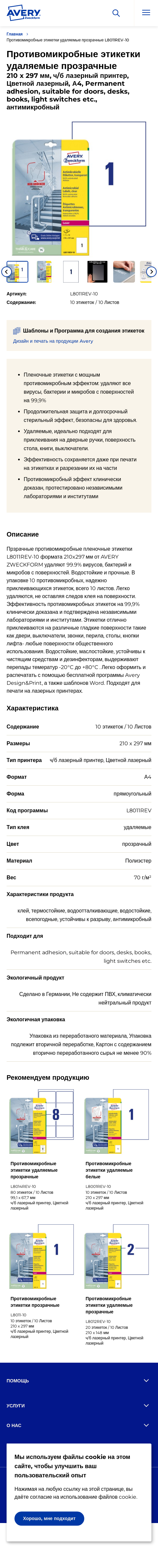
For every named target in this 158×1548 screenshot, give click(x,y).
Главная (15, 34)
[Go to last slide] (6, 271)
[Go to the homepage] (24, 14)
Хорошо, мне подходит (49, 1518)
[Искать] (116, 13)
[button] (17, 272)
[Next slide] (151, 271)
